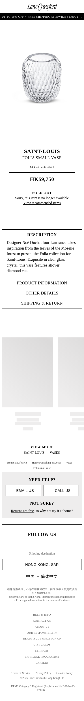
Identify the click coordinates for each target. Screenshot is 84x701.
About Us (42, 626)
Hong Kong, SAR (51, 564)
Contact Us (42, 620)
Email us (23, 490)
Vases (55, 452)
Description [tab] (53, 235)
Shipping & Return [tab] (50, 303)
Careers (41, 662)
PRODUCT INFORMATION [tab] (48, 283)
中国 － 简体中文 (42, 576)
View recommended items (42, 203)
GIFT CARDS (42, 644)
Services (42, 650)
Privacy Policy (43, 673)
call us (61, 490)
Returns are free (22, 511)
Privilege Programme (42, 656)
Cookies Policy (64, 673)
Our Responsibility (42, 632)
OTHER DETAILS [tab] (52, 293)
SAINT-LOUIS (42, 151)
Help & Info (42, 614)
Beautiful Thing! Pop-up (42, 638)
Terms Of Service (20, 673)
